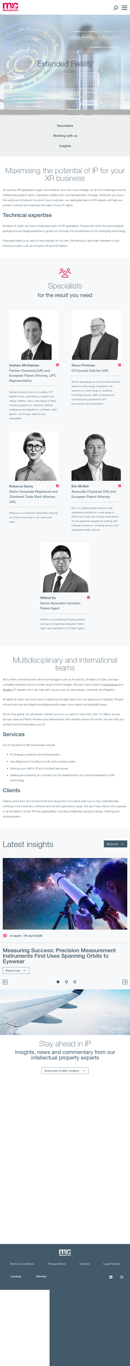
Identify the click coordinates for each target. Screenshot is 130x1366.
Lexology (15, 1276)
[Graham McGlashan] (34, 335)
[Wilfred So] (65, 567)
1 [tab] (57, 981)
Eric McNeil (79, 486)
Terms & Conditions (22, 1263)
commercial (110, 684)
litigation (8, 689)
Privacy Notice (56, 1263)
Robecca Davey (21, 486)
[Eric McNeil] (96, 456)
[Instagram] (121, 1279)
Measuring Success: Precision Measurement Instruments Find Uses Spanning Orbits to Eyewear (59, 955)
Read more (13, 970)
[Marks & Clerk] (11, 10)
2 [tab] (66, 981)
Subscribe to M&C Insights (61, 1070)
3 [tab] (74, 981)
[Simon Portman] (96, 335)
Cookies (84, 1263)
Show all (112, 844)
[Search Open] (115, 7)
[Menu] (123, 7)
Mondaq (41, 1276)
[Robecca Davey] (34, 456)
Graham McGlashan (24, 365)
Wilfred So (48, 598)
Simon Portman (83, 365)
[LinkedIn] (57, 365)
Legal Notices (111, 1263)
